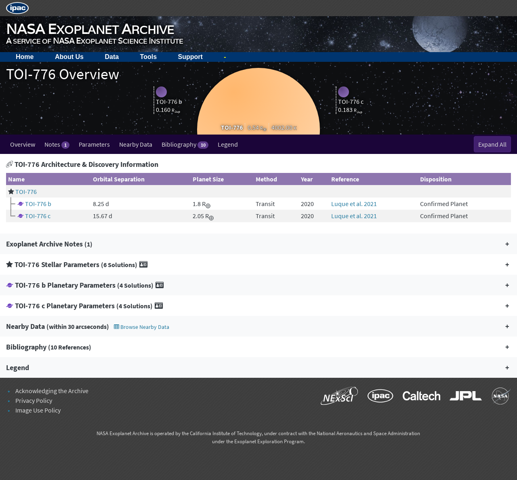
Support (190, 56)
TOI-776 (26, 191)
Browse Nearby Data (141, 327)
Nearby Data (135, 144)
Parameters (94, 144)
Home (25, 56)
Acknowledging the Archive (51, 391)
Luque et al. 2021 (354, 204)
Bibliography (185, 144)
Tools (148, 56)
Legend (228, 144)
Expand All (492, 144)
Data (112, 56)
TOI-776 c (37, 216)
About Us (69, 56)
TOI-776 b (38, 204)
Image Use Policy (38, 410)
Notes (56, 144)
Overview (22, 144)
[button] (258, 243)
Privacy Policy (33, 400)
